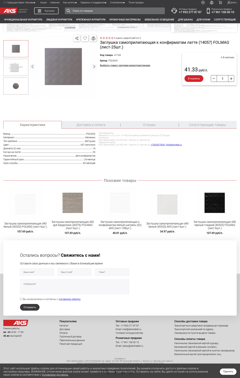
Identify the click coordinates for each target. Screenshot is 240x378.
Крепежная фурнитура (91, 19)
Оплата (64, 333)
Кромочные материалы (125, 19)
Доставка (65, 329)
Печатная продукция (71, 344)
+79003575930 (158, 145)
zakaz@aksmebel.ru (132, 346)
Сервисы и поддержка (92, 2)
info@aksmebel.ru (174, 145)
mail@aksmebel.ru (131, 329)
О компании (116, 2)
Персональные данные (72, 340)
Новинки (55, 2)
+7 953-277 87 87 (130, 325)
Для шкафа (185, 19)
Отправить (30, 307)
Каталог (64, 325)
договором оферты (69, 299)
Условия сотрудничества (129, 333)
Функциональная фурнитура (23, 19)
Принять (228, 371)
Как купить (69, 2)
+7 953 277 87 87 (190, 12)
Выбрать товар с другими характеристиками (125, 65)
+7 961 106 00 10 (223, 12)
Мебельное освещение (159, 19)
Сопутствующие (225, 19)
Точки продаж (136, 2)
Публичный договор (71, 336)
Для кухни (203, 19)
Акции (43, 2)
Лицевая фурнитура (59, 19)
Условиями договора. (55, 374)
